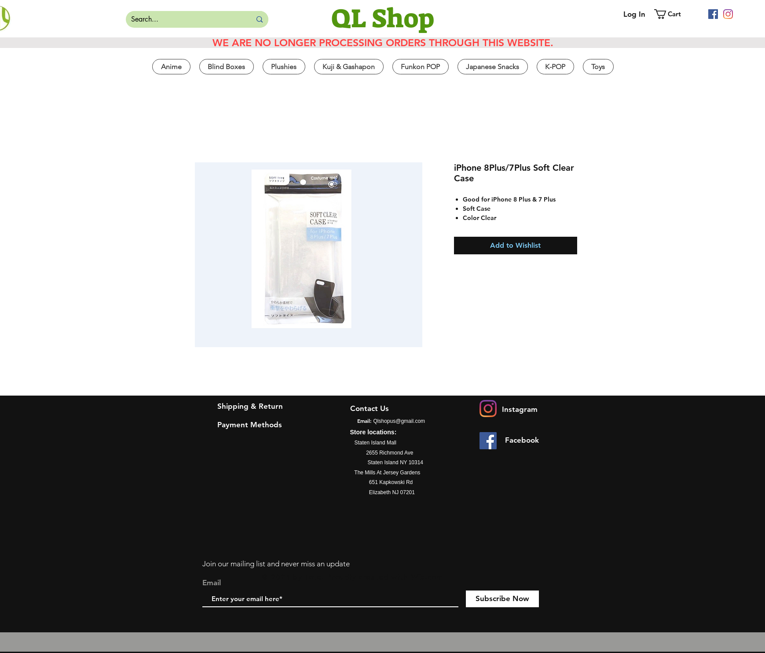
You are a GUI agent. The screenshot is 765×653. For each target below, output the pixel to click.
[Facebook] (713, 14)
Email (211, 583)
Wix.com (427, 576)
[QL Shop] (382, 18)
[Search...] (182, 19)
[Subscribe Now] (502, 599)
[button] (673, 14)
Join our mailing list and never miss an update (276, 563)
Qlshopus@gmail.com (399, 421)
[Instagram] (728, 14)
